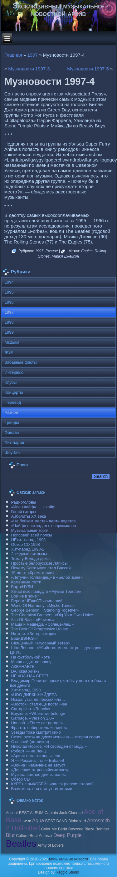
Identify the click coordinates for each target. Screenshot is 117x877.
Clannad (75, 813)
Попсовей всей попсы (31, 535)
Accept (12, 813)
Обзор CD (20, 779)
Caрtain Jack (56, 813)
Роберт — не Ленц (28, 751)
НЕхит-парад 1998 (28, 539)
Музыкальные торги (29, 530)
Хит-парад (14, 442)
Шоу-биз (13, 452)
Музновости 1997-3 (29, 68)
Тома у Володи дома (30, 558)
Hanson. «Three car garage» (37, 723)
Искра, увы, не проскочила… (38, 699)
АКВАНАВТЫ (23, 666)
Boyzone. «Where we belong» (38, 713)
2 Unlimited (23, 828)
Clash (26, 821)
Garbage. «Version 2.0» (32, 718)
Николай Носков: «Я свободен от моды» (49, 746)
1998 (9, 322)
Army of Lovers (50, 845)
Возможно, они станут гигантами (41, 788)
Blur (10, 835)
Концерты (14, 392)
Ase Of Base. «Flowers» (33, 619)
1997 (32, 55)
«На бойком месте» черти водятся (43, 521)
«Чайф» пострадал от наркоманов (43, 525)
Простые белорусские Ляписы (39, 563)
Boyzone (76, 829)
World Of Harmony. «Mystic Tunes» (43, 605)
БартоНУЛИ (22, 586)
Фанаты (12, 432)
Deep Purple (67, 835)
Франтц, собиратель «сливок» (39, 727)
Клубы (11, 382)
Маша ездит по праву (31, 661)
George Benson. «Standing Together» (45, 610)
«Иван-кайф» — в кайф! (33, 507)
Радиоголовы (23, 502)
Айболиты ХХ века (28, 516)
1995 (9, 292)
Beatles (21, 843)
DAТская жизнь (25, 671)
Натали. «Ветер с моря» (33, 633)
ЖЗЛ (9, 352)
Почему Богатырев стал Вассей (41, 568)
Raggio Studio (67, 872)
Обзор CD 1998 (25, 544)
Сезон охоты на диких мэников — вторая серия (55, 737)
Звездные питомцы (29, 553)
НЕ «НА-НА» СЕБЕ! (29, 676)
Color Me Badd (54, 829)
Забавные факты (21, 362)
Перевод (13, 402)
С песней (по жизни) (30, 741)
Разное (52, 251)
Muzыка (12, 342)
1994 (9, 282)
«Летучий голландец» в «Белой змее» (47, 577)
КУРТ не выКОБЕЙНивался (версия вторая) (52, 784)
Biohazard (77, 821)
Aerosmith (98, 820)
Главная (13, 55)
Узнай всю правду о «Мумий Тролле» (46, 591)
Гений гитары (23, 511)
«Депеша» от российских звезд (40, 769)
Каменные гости (26, 582)
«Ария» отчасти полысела (35, 755)
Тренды (12, 422)
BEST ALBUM (31, 813)
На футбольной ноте (30, 657)
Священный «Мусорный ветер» (40, 643)
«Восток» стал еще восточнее (39, 704)
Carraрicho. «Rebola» (30, 708)
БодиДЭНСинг (24, 638)
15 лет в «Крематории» (33, 572)
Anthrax (45, 835)
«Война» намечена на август (38, 765)
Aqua (38, 820)
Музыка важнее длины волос (38, 774)
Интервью (14, 372)
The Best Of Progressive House (39, 629)
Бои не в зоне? (25, 596)
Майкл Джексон (65, 256)
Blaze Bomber (97, 829)
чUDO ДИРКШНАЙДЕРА (34, 694)
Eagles (87, 251)
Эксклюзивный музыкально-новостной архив (58, 10)
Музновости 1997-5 (88, 68)
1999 (9, 332)
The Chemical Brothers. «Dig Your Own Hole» (52, 615)
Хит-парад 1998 (26, 690)
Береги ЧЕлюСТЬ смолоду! (36, 600)
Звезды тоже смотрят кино (36, 732)
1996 (9, 302)
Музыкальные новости (68, 859)
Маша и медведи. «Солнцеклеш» (42, 624)
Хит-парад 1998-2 (27, 549)
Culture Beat (27, 835)
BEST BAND (56, 821)
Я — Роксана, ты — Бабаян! (37, 760)
